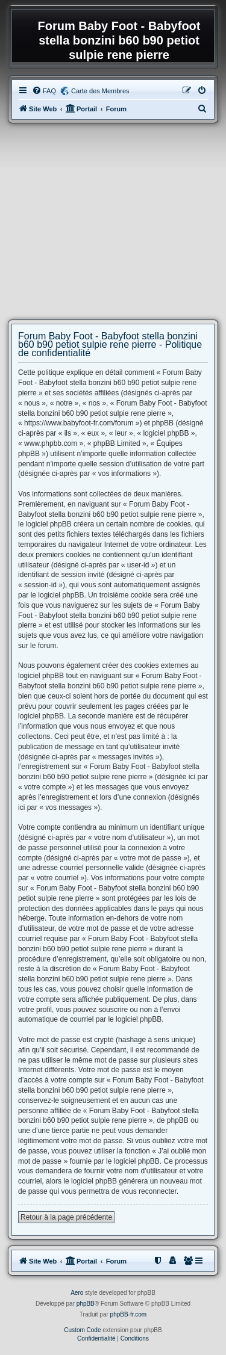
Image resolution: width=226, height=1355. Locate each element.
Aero (77, 1292)
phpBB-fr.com (128, 1314)
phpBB (86, 1303)
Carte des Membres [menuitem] (100, 90)
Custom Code (82, 1330)
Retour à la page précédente (66, 1217)
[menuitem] (44, 91)
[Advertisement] (113, 221)
